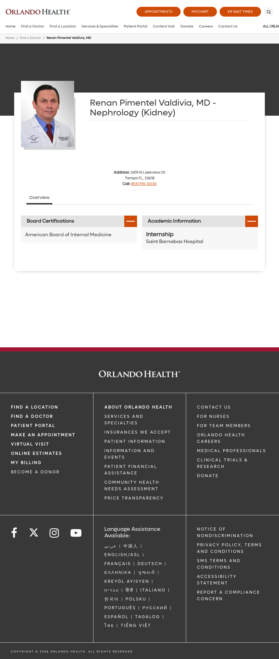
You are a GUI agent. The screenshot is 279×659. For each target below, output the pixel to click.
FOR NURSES (213, 416)
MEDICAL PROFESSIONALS (231, 450)
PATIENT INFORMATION (134, 441)
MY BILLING (26, 462)
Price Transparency (134, 498)
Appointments (158, 11)
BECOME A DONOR (35, 472)
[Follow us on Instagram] (55, 533)
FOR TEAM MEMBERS (224, 425)
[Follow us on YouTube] (76, 533)
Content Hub (164, 26)
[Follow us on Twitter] (34, 531)
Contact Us (227, 26)
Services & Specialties (99, 26)
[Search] (269, 12)
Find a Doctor (32, 26)
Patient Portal (135, 26)
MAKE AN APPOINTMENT (43, 435)
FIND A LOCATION (34, 407)
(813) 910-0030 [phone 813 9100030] (144, 183)
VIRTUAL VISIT (30, 444)
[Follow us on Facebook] (14, 533)
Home (10, 26)
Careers (206, 26)
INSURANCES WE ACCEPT (137, 432)
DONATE (208, 476)
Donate (186, 26)
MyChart (200, 11)
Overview (39, 197)
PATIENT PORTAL (33, 425)
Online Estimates (36, 453)
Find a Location (63, 26)
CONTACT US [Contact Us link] (214, 407)
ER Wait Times (240, 11)
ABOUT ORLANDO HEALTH (138, 407)
